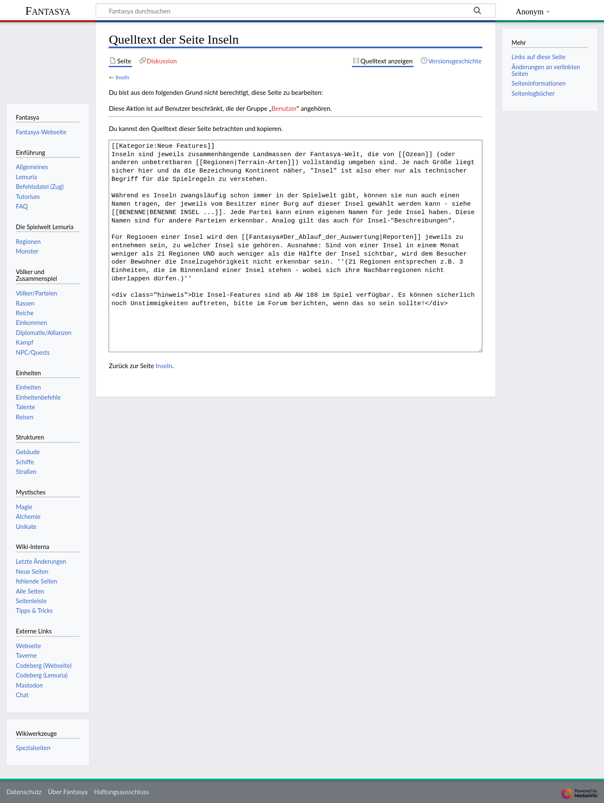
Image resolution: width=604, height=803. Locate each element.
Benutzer (284, 108)
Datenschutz (24, 791)
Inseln (122, 77)
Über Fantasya (68, 791)
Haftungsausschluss (121, 791)
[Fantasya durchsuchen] (295, 10)
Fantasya (47, 10)
